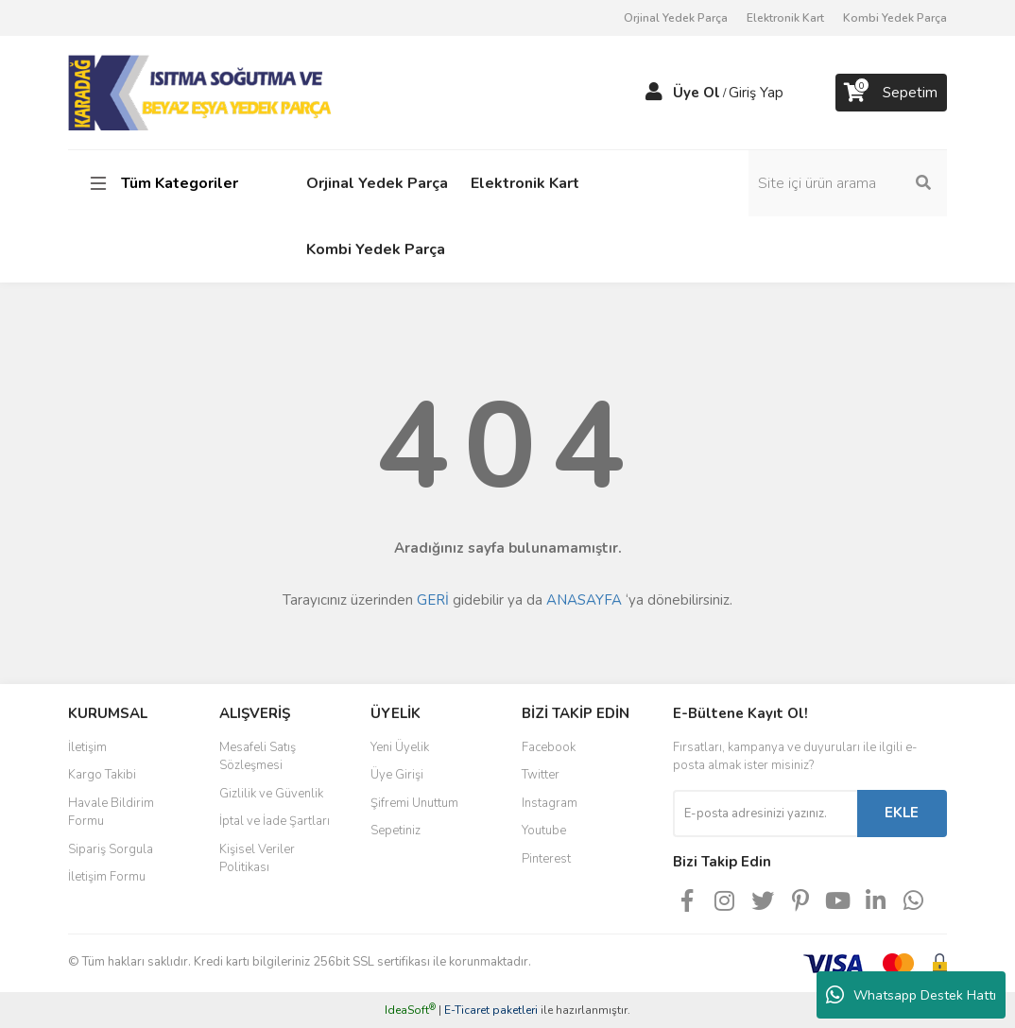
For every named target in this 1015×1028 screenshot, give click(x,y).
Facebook (549, 747)
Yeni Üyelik (399, 747)
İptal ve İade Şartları (274, 821)
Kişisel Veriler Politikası (257, 859)
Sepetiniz (395, 830)
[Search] (847, 183)
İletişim (87, 747)
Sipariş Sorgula (110, 849)
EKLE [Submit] (902, 812)
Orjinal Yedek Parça (676, 18)
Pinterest (546, 858)
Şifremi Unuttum (414, 803)
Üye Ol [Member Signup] (696, 92)
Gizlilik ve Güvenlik (271, 793)
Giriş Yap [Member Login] (756, 92)
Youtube (544, 830)
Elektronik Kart (785, 18)
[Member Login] (653, 92)
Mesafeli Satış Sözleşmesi (257, 757)
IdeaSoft (410, 1010)
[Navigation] (167, 183)
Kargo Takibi (102, 774)
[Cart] (891, 92)
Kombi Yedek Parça (895, 18)
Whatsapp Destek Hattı (911, 995)
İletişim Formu (107, 876)
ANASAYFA (584, 600)
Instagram (549, 803)
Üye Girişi (396, 774)
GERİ (433, 600)
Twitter (540, 774)
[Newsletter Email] (765, 813)
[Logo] (201, 91)
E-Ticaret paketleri (491, 1010)
